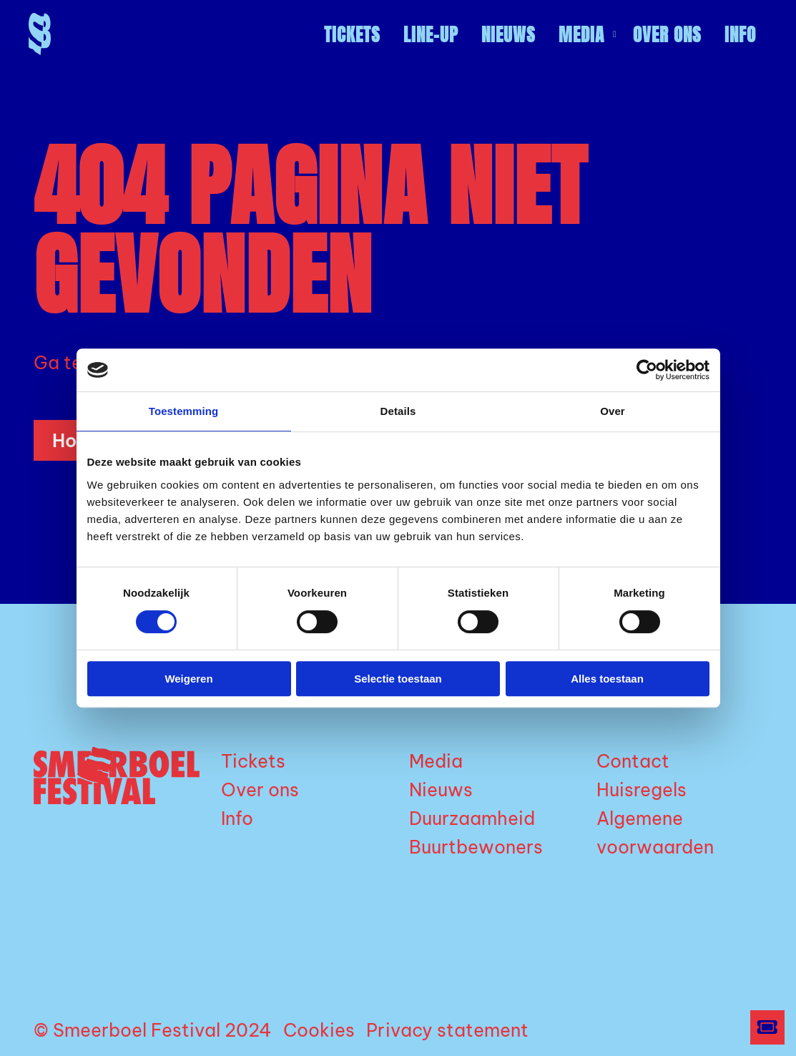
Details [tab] (398, 411)
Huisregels (641, 789)
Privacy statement (447, 1030)
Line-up (430, 34)
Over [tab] (612, 411)
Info (740, 34)
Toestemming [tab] (184, 411)
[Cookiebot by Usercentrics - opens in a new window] (646, 370)
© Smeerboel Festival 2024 (153, 1030)
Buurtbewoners (476, 847)
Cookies (319, 1030)
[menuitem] (352, 34)
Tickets (352, 34)
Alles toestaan (607, 679)
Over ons (667, 34)
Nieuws (508, 34)
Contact (632, 761)
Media (588, 34)
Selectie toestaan (398, 679)
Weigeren (188, 679)
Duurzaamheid (472, 818)
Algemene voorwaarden (655, 833)
